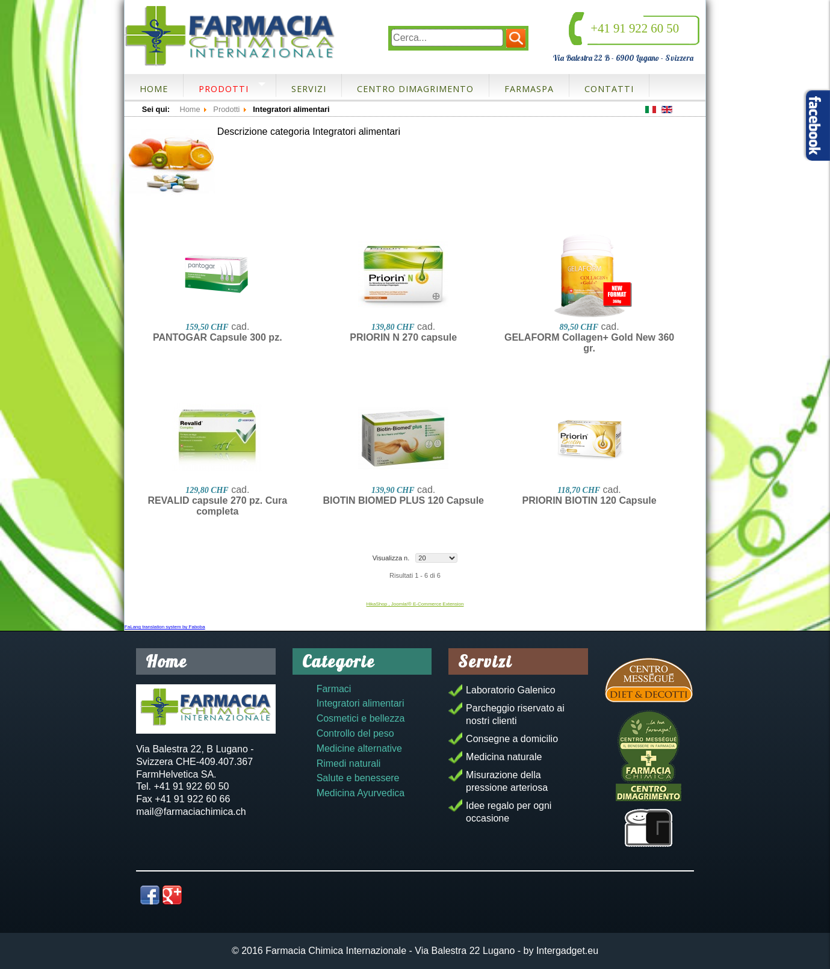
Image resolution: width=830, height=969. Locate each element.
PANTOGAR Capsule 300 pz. (217, 337)
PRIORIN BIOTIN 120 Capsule (589, 500)
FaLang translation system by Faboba (165, 627)
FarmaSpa (529, 88)
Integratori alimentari (360, 703)
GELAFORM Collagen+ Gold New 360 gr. (589, 342)
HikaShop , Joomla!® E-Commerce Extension (415, 604)
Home (154, 88)
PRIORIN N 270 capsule (403, 337)
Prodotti (224, 88)
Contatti (609, 88)
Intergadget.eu (567, 951)
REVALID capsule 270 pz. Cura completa (217, 505)
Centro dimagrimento (415, 88)
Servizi (308, 88)
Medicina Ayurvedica (360, 793)
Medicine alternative (359, 748)
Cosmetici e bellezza (361, 718)
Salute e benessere (358, 778)
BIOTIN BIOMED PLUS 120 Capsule (403, 500)
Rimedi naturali (349, 763)
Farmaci (334, 689)
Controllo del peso (355, 733)
